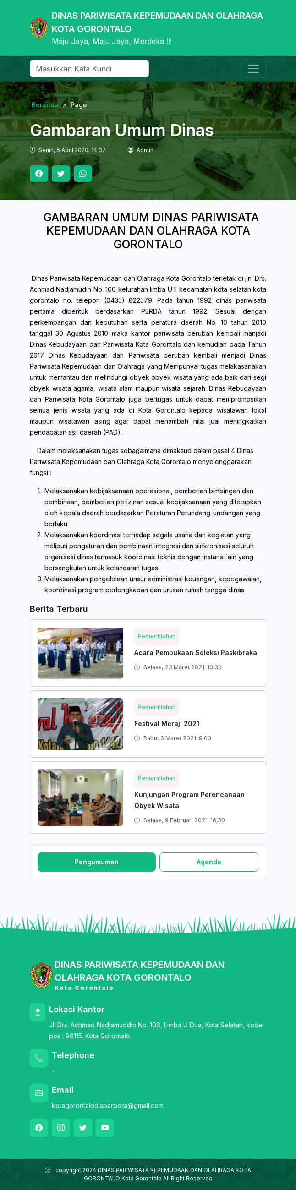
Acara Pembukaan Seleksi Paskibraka (195, 652)
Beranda (45, 105)
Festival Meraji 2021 (166, 723)
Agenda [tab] (209, 862)
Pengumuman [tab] (97, 862)
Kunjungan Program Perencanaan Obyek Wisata (189, 800)
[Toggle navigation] (253, 69)
